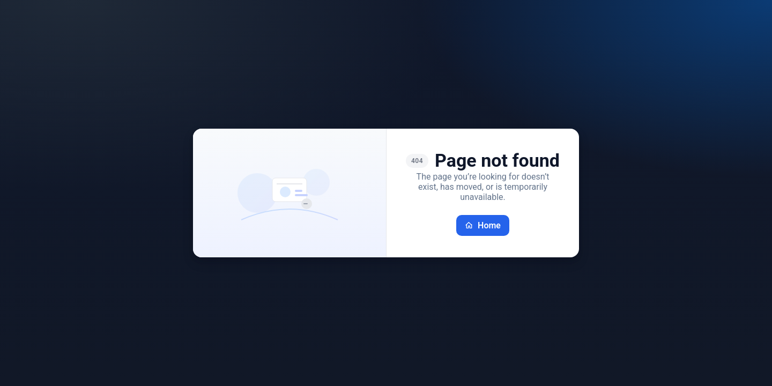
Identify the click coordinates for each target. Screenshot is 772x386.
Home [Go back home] (483, 225)
